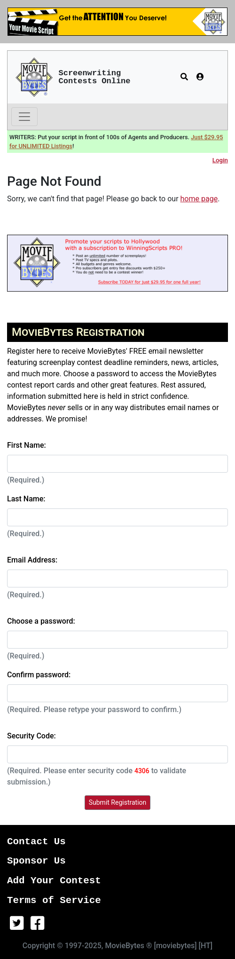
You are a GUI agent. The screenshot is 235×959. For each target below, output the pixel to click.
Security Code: (31, 735)
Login (220, 160)
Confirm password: (38, 674)
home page (199, 198)
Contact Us (36, 841)
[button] (184, 77)
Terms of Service (54, 900)
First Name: (26, 445)
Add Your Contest (54, 880)
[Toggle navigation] (24, 116)
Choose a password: (41, 621)
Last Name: (26, 498)
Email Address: (32, 559)
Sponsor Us (36, 861)
